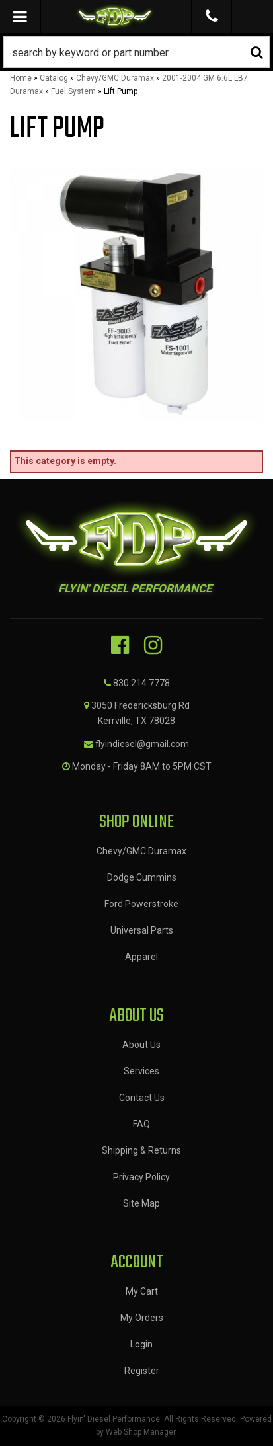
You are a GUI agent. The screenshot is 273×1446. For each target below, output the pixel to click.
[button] (136, 52)
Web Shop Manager (140, 1432)
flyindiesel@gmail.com (142, 744)
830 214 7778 (141, 683)
